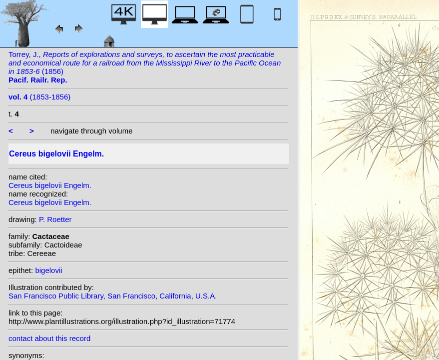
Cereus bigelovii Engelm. (49, 185)
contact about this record (49, 338)
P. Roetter (55, 219)
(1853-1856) (39, 96)
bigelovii (48, 270)
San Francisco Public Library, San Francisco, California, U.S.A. (112, 296)
